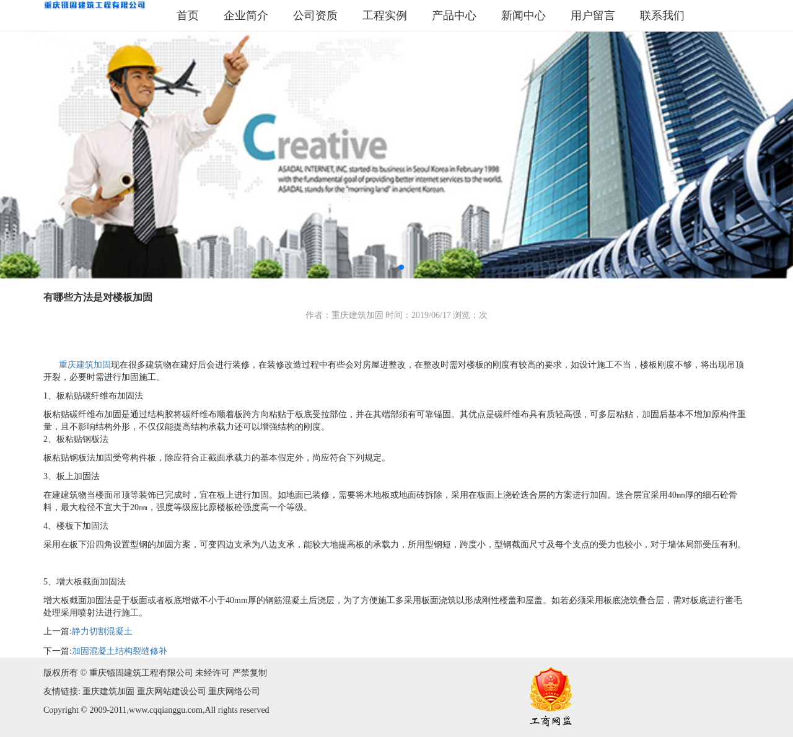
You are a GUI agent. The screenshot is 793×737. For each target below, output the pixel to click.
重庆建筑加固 (83, 364)
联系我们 (662, 15)
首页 (188, 15)
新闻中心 (523, 15)
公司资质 (315, 15)
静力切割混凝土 (102, 631)
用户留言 (593, 15)
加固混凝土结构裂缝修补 (119, 651)
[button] (391, 267)
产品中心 (454, 15)
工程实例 (384, 15)
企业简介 (246, 15)
